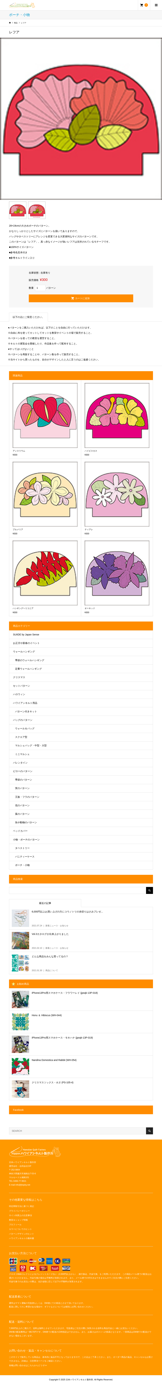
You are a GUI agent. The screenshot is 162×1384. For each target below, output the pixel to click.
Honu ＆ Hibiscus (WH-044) (47, 1015)
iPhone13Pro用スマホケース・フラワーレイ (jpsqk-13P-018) (65, 992)
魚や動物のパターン (26, 822)
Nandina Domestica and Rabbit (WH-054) (54, 1060)
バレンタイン (20, 762)
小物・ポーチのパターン (26, 839)
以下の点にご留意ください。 (28, 317)
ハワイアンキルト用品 (25, 703)
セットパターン (21, 685)
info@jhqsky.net (22, 1185)
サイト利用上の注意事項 (20, 1215)
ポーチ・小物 (22, 865)
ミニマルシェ (22, 754)
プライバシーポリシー (19, 1211)
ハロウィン (19, 694)
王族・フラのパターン (27, 796)
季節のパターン (23, 779)
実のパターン (22, 788)
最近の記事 (45, 903)
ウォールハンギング (24, 651)
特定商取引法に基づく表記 (21, 1206)
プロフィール (15, 1224)
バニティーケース (25, 856)
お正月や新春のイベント (26, 643)
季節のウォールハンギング (29, 660)
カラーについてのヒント (20, 1229)
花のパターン (22, 805)
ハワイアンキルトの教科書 (21, 1238)
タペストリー (22, 848)
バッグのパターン (22, 720)
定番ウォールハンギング (28, 668)
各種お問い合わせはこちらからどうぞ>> (28, 1365)
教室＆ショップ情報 (18, 1220)
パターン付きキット (26, 711)
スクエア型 (21, 737)
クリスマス (19, 677)
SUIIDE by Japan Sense (26, 634)
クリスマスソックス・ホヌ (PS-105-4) (52, 1082)
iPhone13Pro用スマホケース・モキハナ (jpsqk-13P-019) (62, 1037)
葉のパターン (22, 813)
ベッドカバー (20, 830)
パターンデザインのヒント (21, 1234)
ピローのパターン (22, 771)
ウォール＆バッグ (25, 728)
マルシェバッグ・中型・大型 (31, 745)
